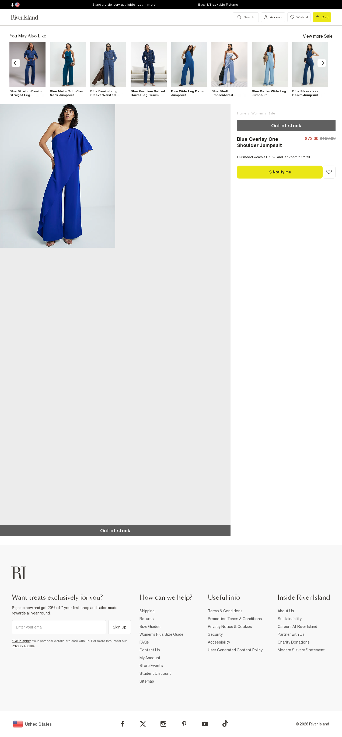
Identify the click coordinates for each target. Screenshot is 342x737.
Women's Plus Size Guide (161, 634)
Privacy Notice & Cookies (230, 626)
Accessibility (219, 642)
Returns (146, 619)
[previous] (16, 63)
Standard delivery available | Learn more (123, 4)
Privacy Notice (23, 646)
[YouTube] (204, 724)
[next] (321, 63)
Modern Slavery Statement (301, 650)
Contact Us (149, 650)
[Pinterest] (184, 724)
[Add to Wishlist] (329, 172)
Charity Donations (294, 642)
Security (215, 634)
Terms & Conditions (225, 611)
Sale (271, 113)
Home (241, 113)
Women (257, 113)
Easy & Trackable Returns (218, 4)
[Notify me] (280, 172)
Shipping (147, 611)
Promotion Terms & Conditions (235, 619)
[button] (57, 176)
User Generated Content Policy (235, 650)
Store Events (151, 665)
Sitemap (146, 681)
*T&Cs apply (21, 641)
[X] (143, 724)
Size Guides (149, 626)
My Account (149, 658)
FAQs (144, 642)
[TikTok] (225, 723)
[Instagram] (163, 724)
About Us (286, 611)
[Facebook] (122, 724)
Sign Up (119, 627)
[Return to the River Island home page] (28, 17)
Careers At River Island (297, 626)
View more (318, 35)
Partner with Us (291, 634)
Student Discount (155, 673)
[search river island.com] (246, 17)
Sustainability (290, 619)
